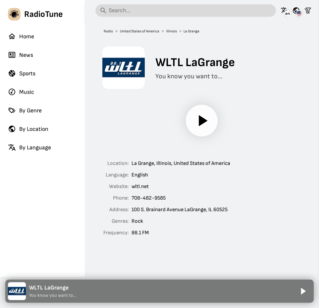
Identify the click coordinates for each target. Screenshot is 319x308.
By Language (29, 147)
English (140, 175)
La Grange (191, 31)
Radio (108, 31)
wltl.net (140, 186)
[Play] (202, 120)
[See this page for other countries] (296, 11)
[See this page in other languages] (284, 11)
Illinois (171, 31)
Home (21, 36)
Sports (21, 73)
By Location (28, 129)
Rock (137, 221)
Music (21, 92)
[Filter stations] (308, 11)
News (20, 55)
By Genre (25, 110)
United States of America (139, 31)
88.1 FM (140, 233)
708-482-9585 (149, 198)
